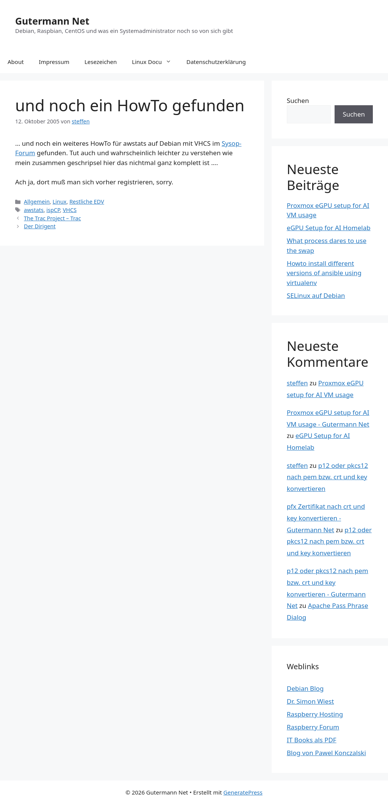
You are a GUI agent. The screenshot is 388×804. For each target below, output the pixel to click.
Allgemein (37, 201)
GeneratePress (243, 792)
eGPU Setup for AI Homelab (329, 227)
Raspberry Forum (313, 727)
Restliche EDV (86, 201)
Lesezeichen (100, 61)
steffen (297, 383)
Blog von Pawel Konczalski (326, 752)
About (16, 61)
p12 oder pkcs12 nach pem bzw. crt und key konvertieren (327, 477)
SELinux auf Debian (316, 295)
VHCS (70, 209)
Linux (60, 201)
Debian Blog (305, 688)
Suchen (298, 100)
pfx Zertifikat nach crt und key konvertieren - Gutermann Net (326, 518)
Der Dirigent (40, 226)
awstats (34, 209)
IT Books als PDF (311, 739)
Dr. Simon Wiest (310, 701)
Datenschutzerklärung (216, 61)
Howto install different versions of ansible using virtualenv (324, 273)
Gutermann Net (52, 20)
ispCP (53, 209)
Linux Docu (155, 61)
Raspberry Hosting (315, 714)
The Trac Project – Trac (52, 218)
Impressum (54, 61)
